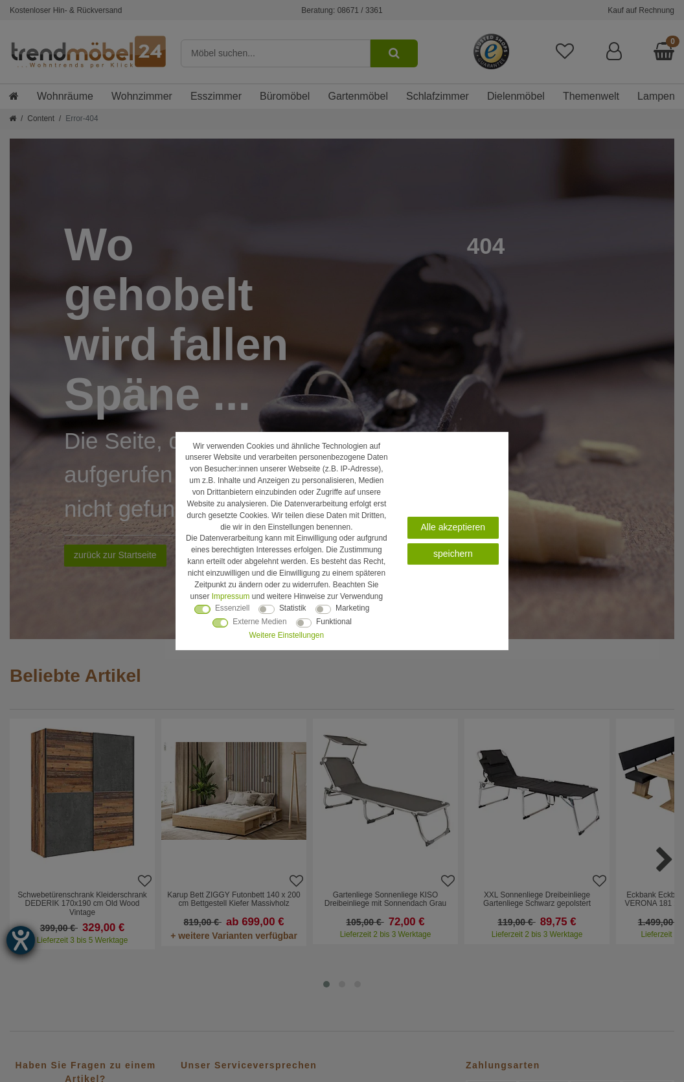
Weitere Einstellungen (286, 635)
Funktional (334, 621)
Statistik (292, 608)
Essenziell (232, 608)
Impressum (231, 596)
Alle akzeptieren (453, 527)
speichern (453, 553)
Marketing (352, 608)
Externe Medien (259, 621)
